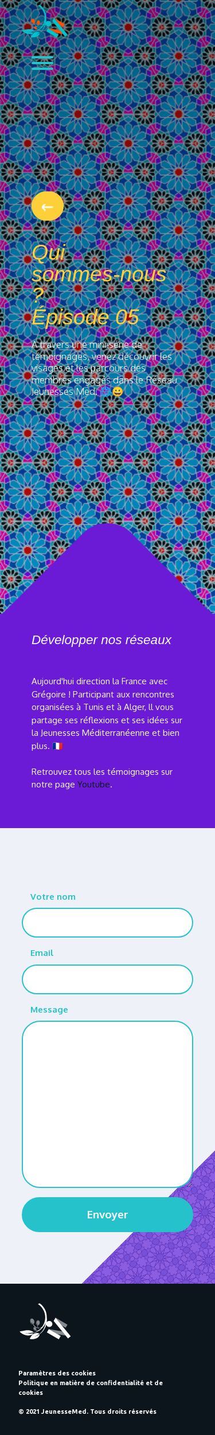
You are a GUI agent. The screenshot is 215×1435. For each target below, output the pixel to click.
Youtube (93, 784)
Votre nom (53, 896)
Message (49, 1009)
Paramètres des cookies (57, 1373)
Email (41, 952)
